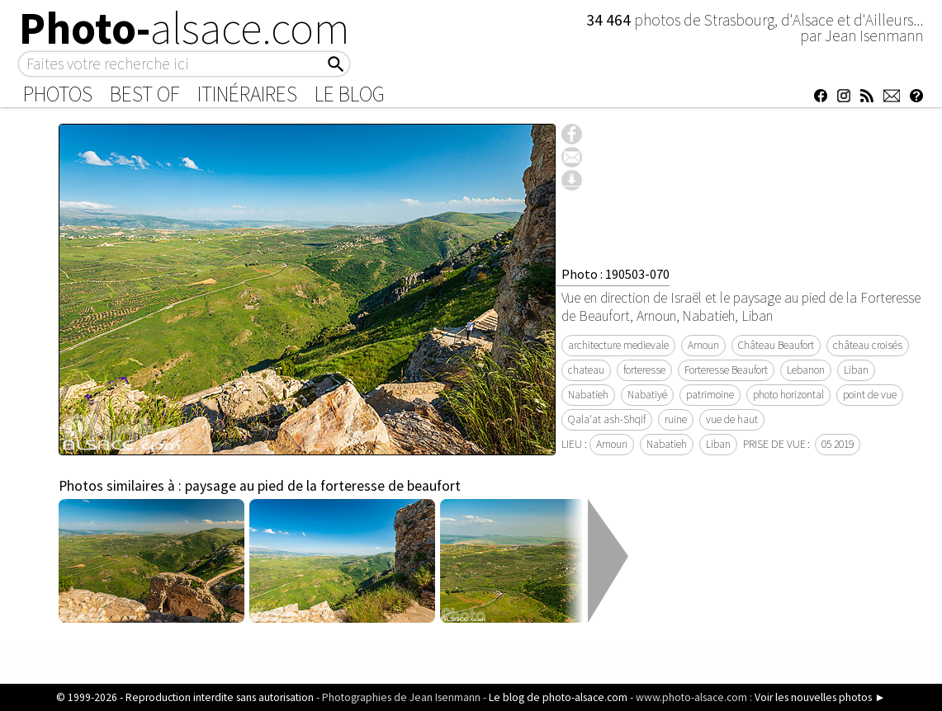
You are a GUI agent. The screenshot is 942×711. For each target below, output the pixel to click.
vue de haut (732, 419)
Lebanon (806, 370)
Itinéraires (247, 94)
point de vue (870, 395)
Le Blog (350, 94)
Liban (856, 370)
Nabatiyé (647, 395)
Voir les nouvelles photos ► (820, 697)
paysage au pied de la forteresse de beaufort (323, 486)
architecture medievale (618, 345)
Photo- (184, 28)
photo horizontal (788, 395)
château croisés (867, 345)
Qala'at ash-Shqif (607, 419)
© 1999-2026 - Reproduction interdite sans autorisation (185, 697)
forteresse (644, 370)
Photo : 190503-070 (615, 274)
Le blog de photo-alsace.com (558, 697)
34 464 (610, 20)
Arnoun (703, 345)
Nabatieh (588, 395)
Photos (57, 94)
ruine (676, 419)
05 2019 (837, 444)
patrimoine (710, 395)
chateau (586, 370)
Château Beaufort (776, 345)
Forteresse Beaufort (726, 370)
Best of (145, 94)
